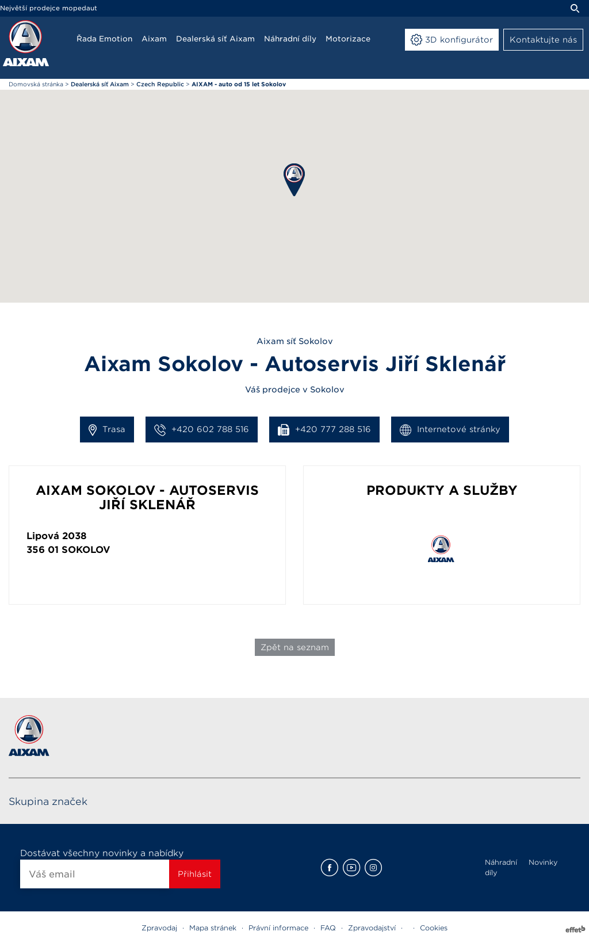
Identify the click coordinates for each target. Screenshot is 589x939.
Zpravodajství (372, 927)
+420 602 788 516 (201, 430)
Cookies (434, 927)
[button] (294, 179)
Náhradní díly (501, 867)
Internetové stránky (450, 430)
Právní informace (278, 927)
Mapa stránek (212, 927)
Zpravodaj (159, 927)
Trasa (107, 430)
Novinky (543, 862)
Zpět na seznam (295, 647)
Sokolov (86, 549)
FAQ (328, 927)
